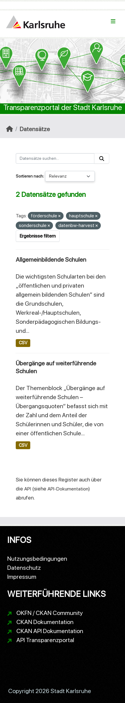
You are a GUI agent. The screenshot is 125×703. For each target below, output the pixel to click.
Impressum (21, 576)
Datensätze (35, 129)
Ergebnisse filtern (38, 236)
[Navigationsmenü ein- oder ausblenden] (113, 21)
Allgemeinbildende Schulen (51, 259)
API (27, 489)
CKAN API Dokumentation (49, 631)
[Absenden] (101, 158)
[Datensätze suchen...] (55, 158)
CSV (23, 342)
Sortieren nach (29, 176)
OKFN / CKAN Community (49, 612)
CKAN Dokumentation (45, 622)
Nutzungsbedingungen (37, 558)
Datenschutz (24, 567)
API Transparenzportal (45, 640)
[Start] (9, 129)
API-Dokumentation (68, 489)
